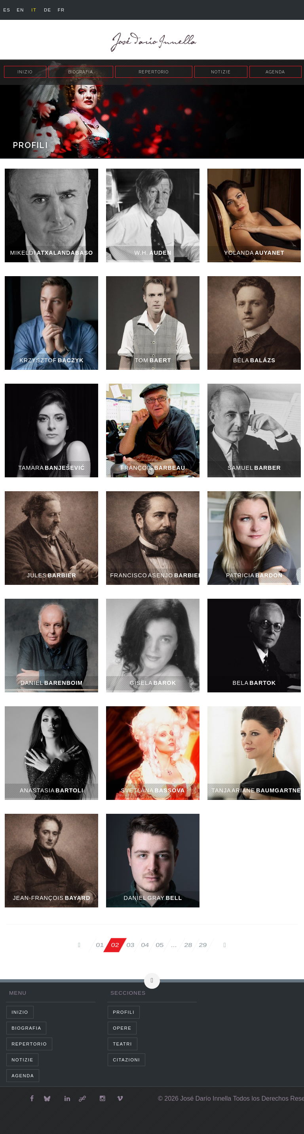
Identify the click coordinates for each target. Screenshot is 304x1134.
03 (129, 945)
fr (61, 10)
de (47, 10)
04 (144, 945)
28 (189, 945)
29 (205, 945)
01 (97, 945)
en (20, 10)
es (6, 10)
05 (160, 945)
